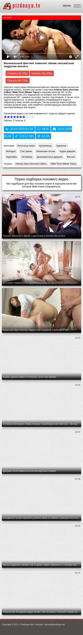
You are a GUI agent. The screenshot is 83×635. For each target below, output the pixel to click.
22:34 (43, 136)
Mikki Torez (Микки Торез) (63, 164)
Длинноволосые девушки (49, 157)
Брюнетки (61, 146)
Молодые (11, 151)
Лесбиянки (27, 157)
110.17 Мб (24, 136)
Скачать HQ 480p (41, 73)
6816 (43, 128)
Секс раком (26, 151)
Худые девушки (67, 151)
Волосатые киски (26, 146)
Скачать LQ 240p (17, 73)
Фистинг (71, 157)
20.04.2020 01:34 (19, 128)
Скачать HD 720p (17, 80)
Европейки (11, 157)
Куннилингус (45, 146)
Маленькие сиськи (45, 151)
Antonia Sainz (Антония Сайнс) (30, 164)
